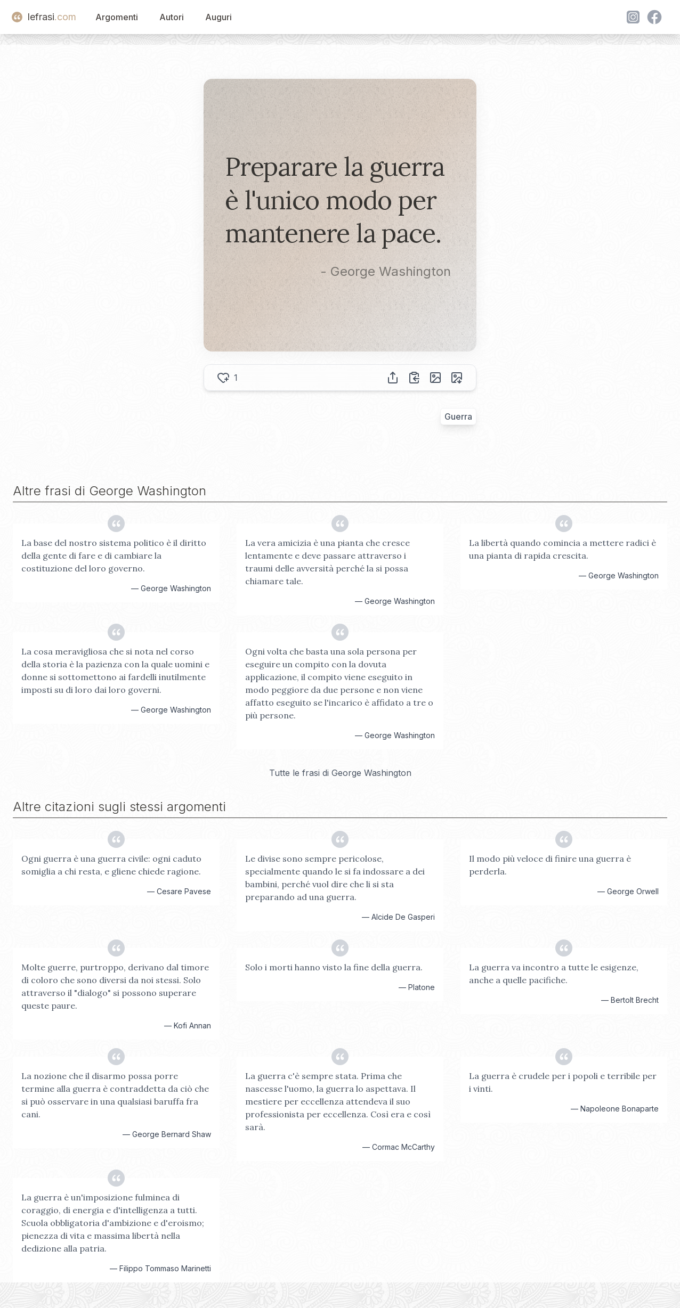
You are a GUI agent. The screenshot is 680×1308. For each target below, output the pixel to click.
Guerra (458, 416)
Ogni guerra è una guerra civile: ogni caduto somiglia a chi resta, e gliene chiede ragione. (111, 865)
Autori (171, 17)
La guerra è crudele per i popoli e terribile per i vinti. (563, 1082)
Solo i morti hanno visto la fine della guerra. (334, 967)
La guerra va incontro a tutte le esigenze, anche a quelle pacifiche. (553, 973)
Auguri (218, 17)
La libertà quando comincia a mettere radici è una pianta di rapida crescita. (562, 549)
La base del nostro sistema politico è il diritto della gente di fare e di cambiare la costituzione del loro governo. (113, 555)
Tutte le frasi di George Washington (340, 772)
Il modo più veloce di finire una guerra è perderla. (550, 865)
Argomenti (116, 17)
